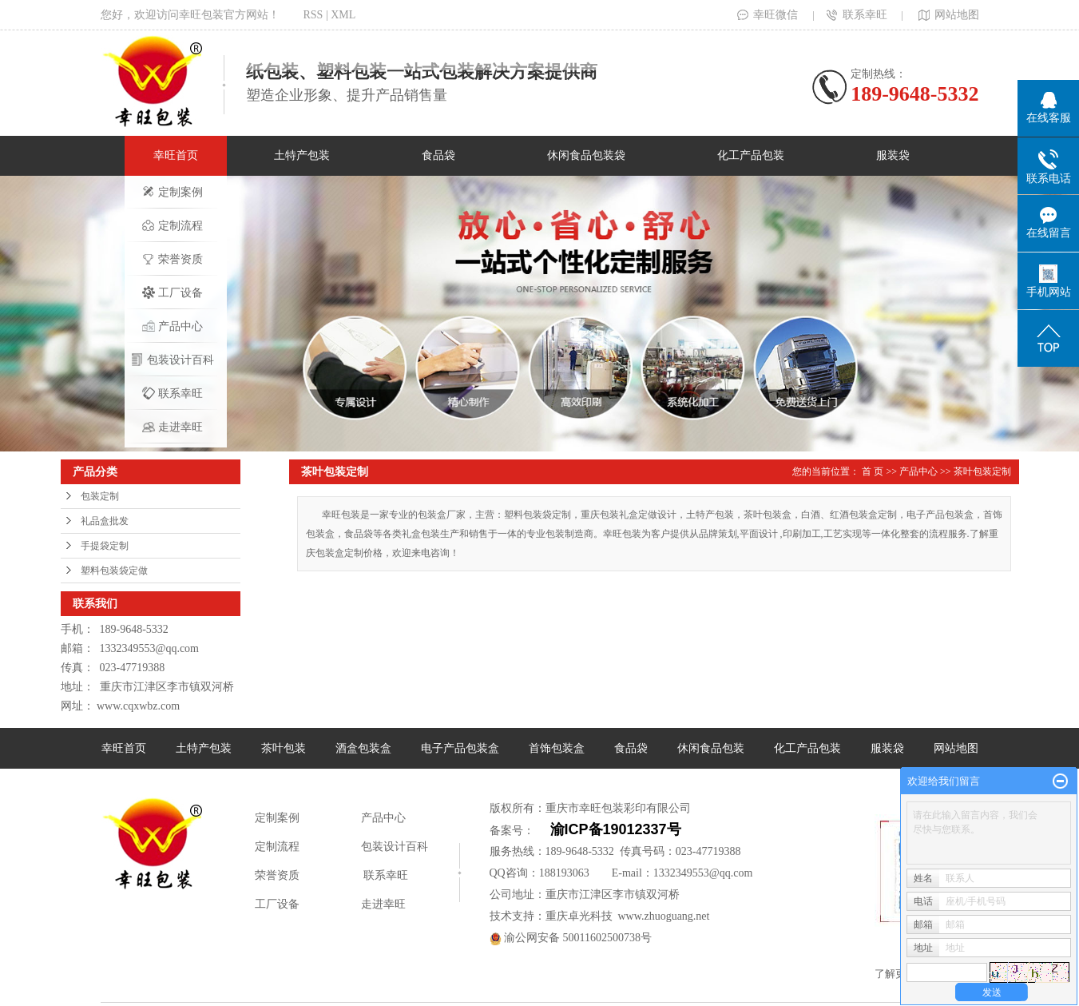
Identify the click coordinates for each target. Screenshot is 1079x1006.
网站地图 (947, 15)
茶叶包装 (283, 748)
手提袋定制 (105, 545)
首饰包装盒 (557, 748)
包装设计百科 (172, 359)
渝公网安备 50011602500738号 (571, 938)
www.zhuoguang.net (664, 916)
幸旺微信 (767, 15)
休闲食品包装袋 (586, 155)
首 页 (872, 471)
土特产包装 (302, 155)
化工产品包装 (750, 155)
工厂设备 (172, 292)
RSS (313, 15)
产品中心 (172, 326)
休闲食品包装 (710, 748)
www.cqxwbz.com (138, 706)
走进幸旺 (172, 426)
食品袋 (438, 155)
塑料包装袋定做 (114, 570)
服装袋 (893, 155)
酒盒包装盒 (363, 748)
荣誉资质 (172, 258)
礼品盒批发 (105, 521)
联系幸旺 (857, 15)
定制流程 (172, 225)
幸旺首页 (175, 155)
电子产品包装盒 (460, 748)
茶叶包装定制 (982, 471)
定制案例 (172, 191)
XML (343, 15)
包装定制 (100, 496)
